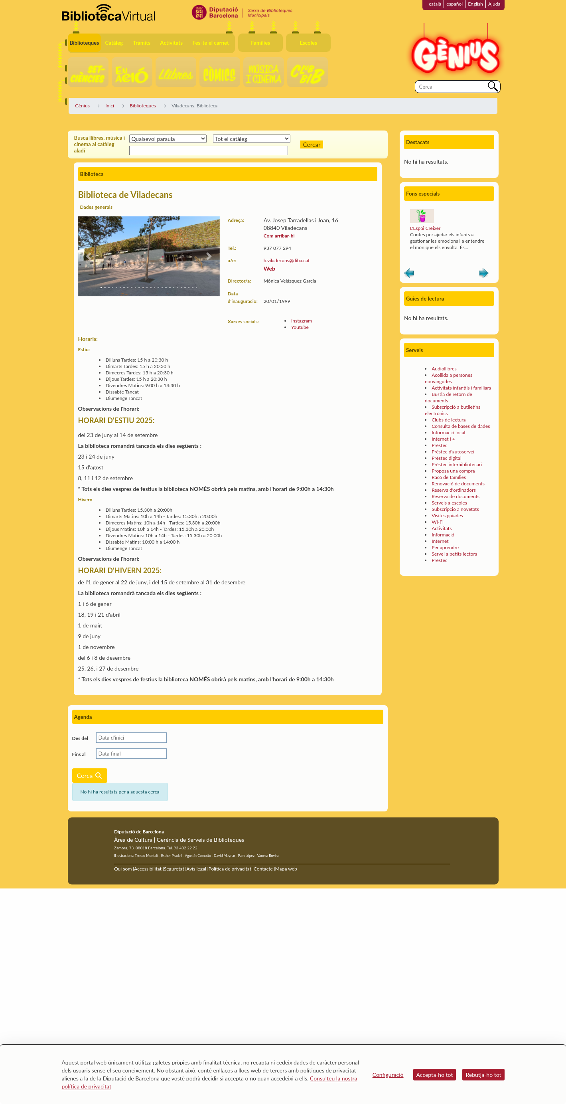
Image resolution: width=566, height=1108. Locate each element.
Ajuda (494, 4)
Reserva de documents (455, 496)
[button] (88, 256)
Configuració (388, 1074)
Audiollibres (444, 369)
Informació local (448, 432)
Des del (80, 738)
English (475, 4)
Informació (443, 535)
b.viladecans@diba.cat (287, 260)
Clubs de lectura (448, 420)
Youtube (300, 327)
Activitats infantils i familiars (461, 388)
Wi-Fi (438, 522)
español (454, 4)
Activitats (442, 528)
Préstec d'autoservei (453, 452)
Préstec (439, 445)
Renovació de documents (458, 484)
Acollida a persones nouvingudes (448, 378)
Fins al (79, 754)
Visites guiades (447, 515)
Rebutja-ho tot (483, 1074)
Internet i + (443, 439)
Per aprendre (445, 547)
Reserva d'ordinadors (454, 490)
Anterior (409, 274)
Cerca (90, 775)
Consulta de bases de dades (461, 426)
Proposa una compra (453, 471)
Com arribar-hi (279, 236)
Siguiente (484, 274)
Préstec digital (446, 458)
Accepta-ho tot (434, 1074)
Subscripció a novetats (455, 509)
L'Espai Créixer (425, 228)
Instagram (301, 321)
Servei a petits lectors (454, 554)
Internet (440, 541)
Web (269, 268)
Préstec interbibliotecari (457, 464)
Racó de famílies (449, 477)
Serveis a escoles (449, 503)
